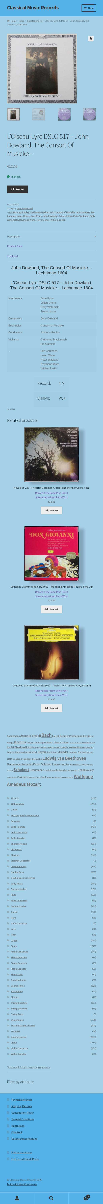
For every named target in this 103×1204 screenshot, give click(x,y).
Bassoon (15, 821)
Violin (14, 1043)
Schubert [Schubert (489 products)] (21, 770)
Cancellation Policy (22, 1113)
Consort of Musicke (65, 212)
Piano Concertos (19, 952)
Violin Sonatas (18, 1054)
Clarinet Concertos (21, 861)
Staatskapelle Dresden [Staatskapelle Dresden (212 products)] (55, 770)
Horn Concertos (19, 923)
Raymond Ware (27, 220)
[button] (91, 38)
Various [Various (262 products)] (21, 777)
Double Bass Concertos (23, 878)
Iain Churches (83, 212)
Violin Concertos (19, 1048)
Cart (79, 1196)
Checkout (16, 1132)
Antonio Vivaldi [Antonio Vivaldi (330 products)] (30, 736)
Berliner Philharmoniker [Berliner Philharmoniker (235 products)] (73, 736)
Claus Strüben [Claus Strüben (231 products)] (61, 743)
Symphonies (17, 1020)
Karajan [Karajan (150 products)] (90, 753)
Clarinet (15, 855)
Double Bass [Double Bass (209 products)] (88, 743)
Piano (14, 946)
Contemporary (18, 866)
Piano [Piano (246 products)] (55, 764)
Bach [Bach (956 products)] (46, 735)
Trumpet (15, 1031)
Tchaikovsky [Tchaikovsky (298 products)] (86, 770)
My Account (17, 1198)
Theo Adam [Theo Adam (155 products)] (12, 778)
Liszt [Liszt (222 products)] (9, 759)
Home (14, 20)
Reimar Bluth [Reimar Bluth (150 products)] (80, 765)
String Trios (17, 1014)
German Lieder (18, 906)
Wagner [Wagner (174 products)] (50, 778)
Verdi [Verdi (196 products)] (43, 777)
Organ (14, 940)
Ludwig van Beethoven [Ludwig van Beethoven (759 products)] (64, 758)
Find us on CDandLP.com (25, 1159)
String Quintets (19, 1009)
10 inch (14, 798)
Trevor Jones (42, 220)
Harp (13, 918)
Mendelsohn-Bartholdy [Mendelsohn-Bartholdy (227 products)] (20, 764)
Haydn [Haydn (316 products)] (41, 752)
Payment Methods (21, 1100)
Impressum (17, 1126)
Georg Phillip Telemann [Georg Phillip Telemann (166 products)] (45, 748)
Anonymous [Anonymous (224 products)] (13, 736)
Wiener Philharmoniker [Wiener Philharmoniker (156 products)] (64, 778)
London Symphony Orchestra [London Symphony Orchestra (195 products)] (27, 759)
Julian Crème (65, 216)
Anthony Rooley (21, 212)
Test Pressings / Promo (23, 1026)
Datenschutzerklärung (24, 1139)
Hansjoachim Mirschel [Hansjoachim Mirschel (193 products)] (26, 752)
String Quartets (19, 1003)
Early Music (17, 884)
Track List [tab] (12, 256)
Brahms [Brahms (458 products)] (20, 742)
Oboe (13, 935)
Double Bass (17, 872)
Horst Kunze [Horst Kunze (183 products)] (52, 752)
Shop (22, 20)
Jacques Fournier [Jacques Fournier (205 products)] (77, 752)
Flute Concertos (19, 901)
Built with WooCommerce (22, 1184)
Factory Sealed (18, 889)
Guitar (14, 912)
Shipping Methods (21, 1106)
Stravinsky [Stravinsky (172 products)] (73, 770)
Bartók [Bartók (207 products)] (55, 736)
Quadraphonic (18, 980)
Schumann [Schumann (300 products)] (36, 770)
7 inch (14, 810)
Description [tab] (13, 237)
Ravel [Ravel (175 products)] (72, 765)
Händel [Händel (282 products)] (63, 752)
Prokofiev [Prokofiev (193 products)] (64, 764)
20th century (17, 804)
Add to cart (17, 189)
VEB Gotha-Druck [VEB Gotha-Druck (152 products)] (34, 778)
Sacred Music (18, 986)
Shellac (15, 997)
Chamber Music (19, 844)
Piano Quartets (19, 957)
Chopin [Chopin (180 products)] (30, 743)
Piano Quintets (19, 963)
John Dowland (49, 216)
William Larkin (58, 220)
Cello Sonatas (18, 838)
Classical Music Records (33, 7)
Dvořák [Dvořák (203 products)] (10, 747)
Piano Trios (17, 974)
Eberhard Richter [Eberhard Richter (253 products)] (25, 747)
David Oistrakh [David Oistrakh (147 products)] (76, 743)
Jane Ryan (36, 216)
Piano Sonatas (18, 969)
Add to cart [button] (51, 511)
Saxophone (17, 991)
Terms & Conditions (22, 1119)
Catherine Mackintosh (41, 212)
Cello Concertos (19, 832)
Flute (13, 895)
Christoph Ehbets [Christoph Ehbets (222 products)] (43, 743)
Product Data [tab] (14, 246)
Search (51, 1198)
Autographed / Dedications (25, 815)
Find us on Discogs (21, 1153)
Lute (13, 929)
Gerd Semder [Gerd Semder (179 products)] (62, 747)
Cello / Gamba (18, 827)
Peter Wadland (81, 216)
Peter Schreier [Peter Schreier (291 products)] (42, 764)
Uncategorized (34, 20)
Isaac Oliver (23, 216)
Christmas (16, 849)
